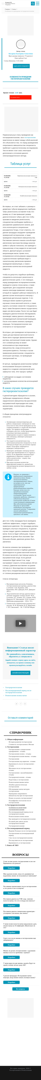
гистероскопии (30, 137)
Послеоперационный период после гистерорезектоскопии (18, 691)
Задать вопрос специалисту (21, 66)
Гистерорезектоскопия (13, 687)
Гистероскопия (14, 759)
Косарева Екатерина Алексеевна (21, 54)
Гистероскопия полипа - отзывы (20, 754)
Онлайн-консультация (20, 673)
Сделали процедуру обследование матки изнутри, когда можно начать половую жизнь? (19, 976)
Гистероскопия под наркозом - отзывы (22, 761)
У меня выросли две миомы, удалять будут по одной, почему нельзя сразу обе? (19, 964)
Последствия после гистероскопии (21, 840)
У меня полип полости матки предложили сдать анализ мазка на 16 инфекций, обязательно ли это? (20, 925)
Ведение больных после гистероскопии (22, 831)
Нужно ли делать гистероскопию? (20, 798)
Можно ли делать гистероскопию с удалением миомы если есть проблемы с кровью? (19, 951)
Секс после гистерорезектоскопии (20, 838)
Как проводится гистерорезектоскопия (22, 819)
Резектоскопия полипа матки (16, 695)
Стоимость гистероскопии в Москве (21, 744)
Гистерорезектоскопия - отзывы (20, 777)
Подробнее (11, 868)
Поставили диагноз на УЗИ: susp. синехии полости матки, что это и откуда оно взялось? (19, 900)
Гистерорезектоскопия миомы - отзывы (22, 756)
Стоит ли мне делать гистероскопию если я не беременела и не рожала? (19, 862)
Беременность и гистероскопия (19, 843)
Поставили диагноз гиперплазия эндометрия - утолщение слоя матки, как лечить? (19, 912)
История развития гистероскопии (20, 742)
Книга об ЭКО (12, 845)
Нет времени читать (15, 97)
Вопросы (20, 854)
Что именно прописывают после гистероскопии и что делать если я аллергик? (20, 887)
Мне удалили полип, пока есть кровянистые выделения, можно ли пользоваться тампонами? (20, 875)
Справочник (20, 732)
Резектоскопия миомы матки (19, 782)
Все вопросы (20, 989)
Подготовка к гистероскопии (19, 780)
